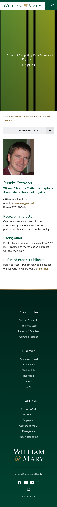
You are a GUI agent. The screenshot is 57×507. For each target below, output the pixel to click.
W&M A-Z (28, 414)
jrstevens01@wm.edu (23, 203)
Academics (28, 364)
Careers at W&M (28, 425)
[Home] (22, 5)
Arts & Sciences (12, 116)
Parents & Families (28, 331)
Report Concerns (28, 436)
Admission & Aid (28, 359)
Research (28, 375)
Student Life (28, 370)
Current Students (28, 320)
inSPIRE (43, 268)
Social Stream (28, 496)
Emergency (28, 431)
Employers (28, 420)
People (40, 116)
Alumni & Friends (28, 337)
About (28, 381)
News (28, 386)
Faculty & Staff (28, 325)
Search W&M (28, 409)
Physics (28, 65)
